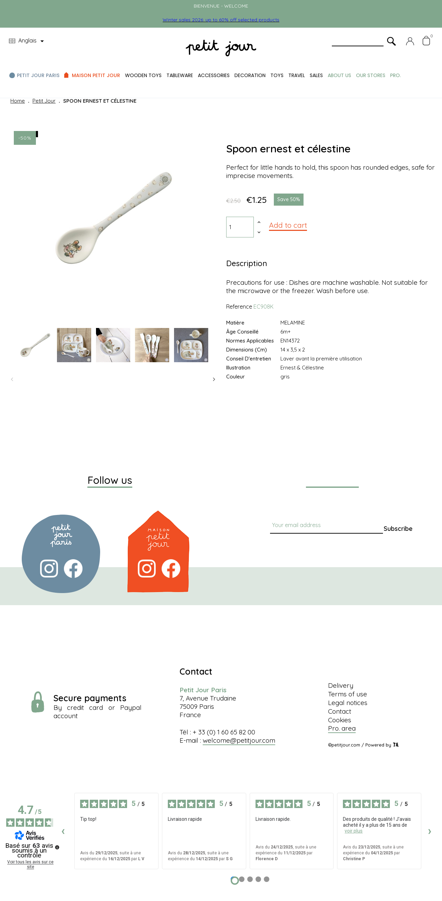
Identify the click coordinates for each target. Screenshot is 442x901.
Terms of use (347, 694)
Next (214, 379)
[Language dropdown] (27, 41)
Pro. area (342, 728)
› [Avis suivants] (430, 831)
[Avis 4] (258, 879)
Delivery (340, 685)
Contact (339, 711)
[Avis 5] (266, 879)
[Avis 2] (241, 879)
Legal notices (347, 702)
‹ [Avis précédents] (63, 831)
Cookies (339, 720)
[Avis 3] (250, 879)
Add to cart (288, 224)
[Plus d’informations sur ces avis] (56, 847)
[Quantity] (240, 227)
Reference (239, 306)
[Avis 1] (235, 880)
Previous (12, 379)
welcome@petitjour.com (239, 740)
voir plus (354, 831)
